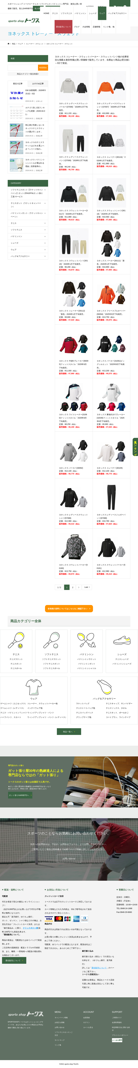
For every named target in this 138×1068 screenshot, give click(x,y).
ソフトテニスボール (51, 668)
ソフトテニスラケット (51, 659)
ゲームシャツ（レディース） (12, 708)
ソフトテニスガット (51, 664)
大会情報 (86, 27)
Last (86, 587)
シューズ (92, 13)
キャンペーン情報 (61, 1018)
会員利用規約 (117, 1022)
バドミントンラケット (86, 659)
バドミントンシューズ (122, 664)
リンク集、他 (108, 27)
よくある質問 (117, 1040)
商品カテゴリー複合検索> (28, 74)
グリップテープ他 (83, 717)
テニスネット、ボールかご (117, 713)
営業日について (126, 890)
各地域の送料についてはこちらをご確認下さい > (69, 609)
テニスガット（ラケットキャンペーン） (26, 205)
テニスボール (16, 668)
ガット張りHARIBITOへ (19, 795)
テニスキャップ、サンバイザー (119, 703)
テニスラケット (16, 659)
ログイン (86, 1022)
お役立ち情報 (59, 1022)
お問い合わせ (69, 858)
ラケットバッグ (82, 703)
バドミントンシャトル (86, 668)
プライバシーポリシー (120, 1035)
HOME (46, 13)
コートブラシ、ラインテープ (118, 717)
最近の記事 (18, 83)
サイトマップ (59, 1040)
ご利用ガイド (117, 1018)
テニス (55, 13)
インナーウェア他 (34, 708)
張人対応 (38, 9)
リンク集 (58, 1045)
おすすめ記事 (38, 83)
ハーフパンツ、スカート (10, 717)
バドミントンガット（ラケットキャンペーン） (27, 215)
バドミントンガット (86, 664)
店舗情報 (96, 27)
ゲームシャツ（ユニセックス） (13, 703)
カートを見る (88, 1027)
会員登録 (86, 1018)
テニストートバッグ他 (85, 708)
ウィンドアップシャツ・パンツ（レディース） (47, 717)
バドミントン (80, 13)
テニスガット (16, 664)
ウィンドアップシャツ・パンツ (40, 713)
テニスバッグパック (84, 713)
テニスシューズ (122, 659)
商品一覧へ (68, 732)
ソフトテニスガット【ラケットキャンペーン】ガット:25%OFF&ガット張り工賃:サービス (27, 193)
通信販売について (63, 27)
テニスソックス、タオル (116, 708)
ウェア (102, 13)
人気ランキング (135, 447)
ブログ (77, 27)
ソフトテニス (66, 13)
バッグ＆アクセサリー (117, 13)
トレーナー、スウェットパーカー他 (42, 703)
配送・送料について (14, 890)
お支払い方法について (57, 890)
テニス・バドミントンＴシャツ (13, 713)
